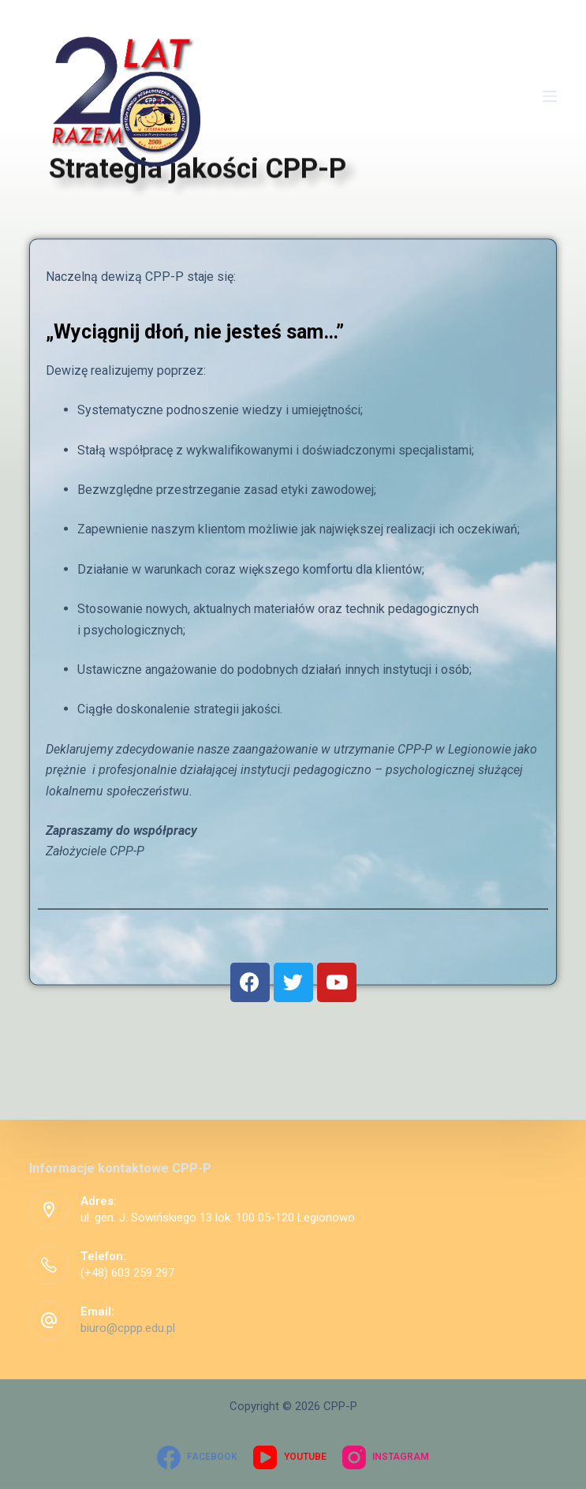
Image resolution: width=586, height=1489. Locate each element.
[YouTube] (289, 1457)
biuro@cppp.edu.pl (127, 1328)
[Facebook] (197, 1457)
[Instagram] (385, 1457)
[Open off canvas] (550, 96)
